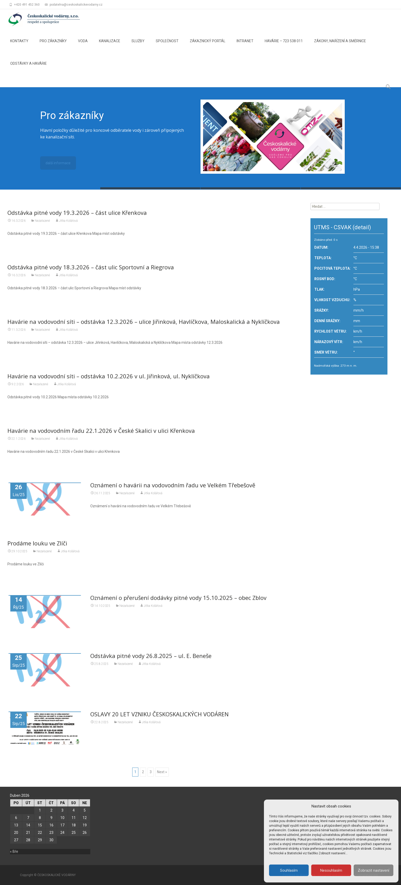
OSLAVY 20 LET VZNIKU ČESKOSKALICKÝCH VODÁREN (159, 717)
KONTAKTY (19, 45)
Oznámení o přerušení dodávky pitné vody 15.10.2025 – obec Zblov (178, 601)
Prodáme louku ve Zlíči (37, 547)
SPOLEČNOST (167, 45)
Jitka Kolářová (68, 224)
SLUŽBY (137, 45)
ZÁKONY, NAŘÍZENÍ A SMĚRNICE (340, 45)
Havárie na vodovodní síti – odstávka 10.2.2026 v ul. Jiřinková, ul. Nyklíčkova (108, 380)
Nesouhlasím (331, 870)
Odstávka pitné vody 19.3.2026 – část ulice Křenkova (77, 216)
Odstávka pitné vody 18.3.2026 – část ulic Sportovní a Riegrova (90, 271)
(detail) (362, 227)
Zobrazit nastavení (373, 870)
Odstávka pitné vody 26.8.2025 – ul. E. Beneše (150, 659)
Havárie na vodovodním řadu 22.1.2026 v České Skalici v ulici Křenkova (101, 434)
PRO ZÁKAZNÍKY (53, 45)
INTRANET (245, 45)
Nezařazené (42, 224)
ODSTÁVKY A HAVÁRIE (28, 68)
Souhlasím (289, 870)
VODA (83, 45)
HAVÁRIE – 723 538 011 (284, 45)
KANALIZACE (109, 45)
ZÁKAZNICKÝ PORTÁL (207, 45)
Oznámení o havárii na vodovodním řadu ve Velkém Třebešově (172, 489)
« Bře (14, 851)
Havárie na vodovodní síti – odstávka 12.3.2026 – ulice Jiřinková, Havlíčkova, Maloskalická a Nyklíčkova (143, 325)
